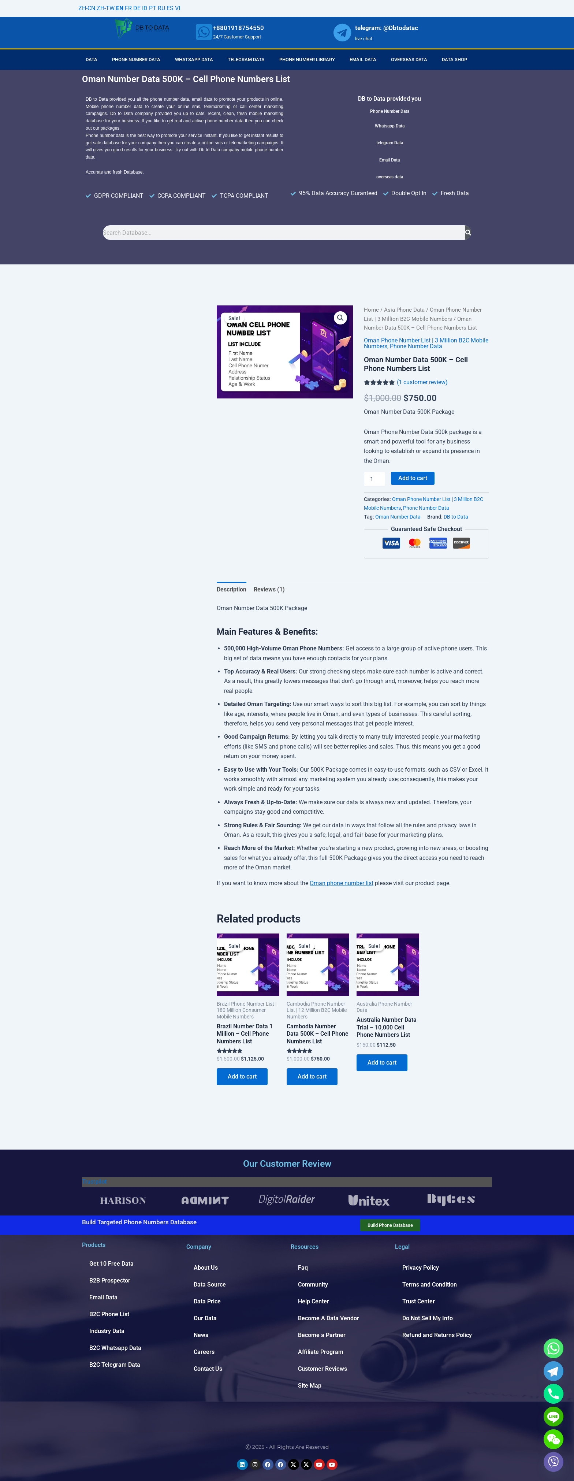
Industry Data (106, 1331)
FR (128, 8)
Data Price (207, 1301)
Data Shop (454, 59)
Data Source (210, 1284)
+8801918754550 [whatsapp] (238, 27)
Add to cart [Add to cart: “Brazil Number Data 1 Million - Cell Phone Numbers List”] (242, 1076)
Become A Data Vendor (328, 1318)
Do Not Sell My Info (427, 1318)
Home (371, 310)
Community (313, 1284)
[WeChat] (553, 1439)
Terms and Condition (429, 1284)
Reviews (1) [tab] (269, 589)
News (201, 1335)
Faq (303, 1267)
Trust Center (418, 1301)
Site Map (309, 1385)
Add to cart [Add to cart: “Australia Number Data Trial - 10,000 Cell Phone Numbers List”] (382, 1062)
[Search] (468, 232)
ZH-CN (86, 8)
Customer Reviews (322, 1368)
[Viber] (553, 1462)
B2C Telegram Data (114, 1364)
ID (145, 8)
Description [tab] (231, 589)
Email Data (363, 59)
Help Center (313, 1301)
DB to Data (456, 517)
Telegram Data (246, 59)
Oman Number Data (398, 517)
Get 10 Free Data (111, 1263)
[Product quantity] (374, 479)
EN (119, 8)
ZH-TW (106, 8)
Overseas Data (409, 59)
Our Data (205, 1318)
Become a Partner (322, 1335)
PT (152, 8)
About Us (206, 1267)
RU (161, 8)
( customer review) (422, 382)
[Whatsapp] (553, 1348)
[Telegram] (553, 1371)
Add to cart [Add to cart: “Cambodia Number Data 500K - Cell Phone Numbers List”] (312, 1076)
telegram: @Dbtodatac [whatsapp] (386, 27)
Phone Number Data (136, 59)
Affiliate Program (320, 1351)
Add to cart (412, 478)
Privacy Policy (420, 1267)
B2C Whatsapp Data (115, 1347)
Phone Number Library (307, 59)
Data (91, 59)
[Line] (553, 1416)
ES (170, 8)
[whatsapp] (204, 32)
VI (177, 8)
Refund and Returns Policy (437, 1335)
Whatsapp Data (194, 59)
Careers (204, 1351)
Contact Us (208, 1368)
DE (137, 8)
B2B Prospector (109, 1280)
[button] (340, 317)
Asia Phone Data (404, 310)
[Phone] (553, 1394)
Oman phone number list (341, 883)
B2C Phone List (109, 1314)
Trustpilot (94, 1181)
